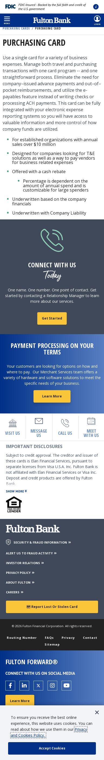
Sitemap (52, 644)
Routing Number (22, 638)
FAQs (49, 638)
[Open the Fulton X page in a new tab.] (38, 685)
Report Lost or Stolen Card (52, 606)
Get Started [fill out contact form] (52, 318)
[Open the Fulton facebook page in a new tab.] (10, 685)
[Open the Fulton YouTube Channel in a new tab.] (66, 685)
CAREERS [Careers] (15, 592)
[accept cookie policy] (52, 748)
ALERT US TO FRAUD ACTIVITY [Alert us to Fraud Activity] (31, 553)
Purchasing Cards (16, 28)
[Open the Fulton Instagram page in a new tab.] (52, 685)
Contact (90, 638)
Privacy (68, 638)
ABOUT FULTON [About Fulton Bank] (20, 582)
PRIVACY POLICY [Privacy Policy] (20, 573)
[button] (7, 20)
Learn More (52, 396)
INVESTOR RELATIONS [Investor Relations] (25, 563)
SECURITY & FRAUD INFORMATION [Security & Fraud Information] (43, 542)
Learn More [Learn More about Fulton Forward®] (20, 701)
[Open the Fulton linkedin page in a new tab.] (24, 685)
